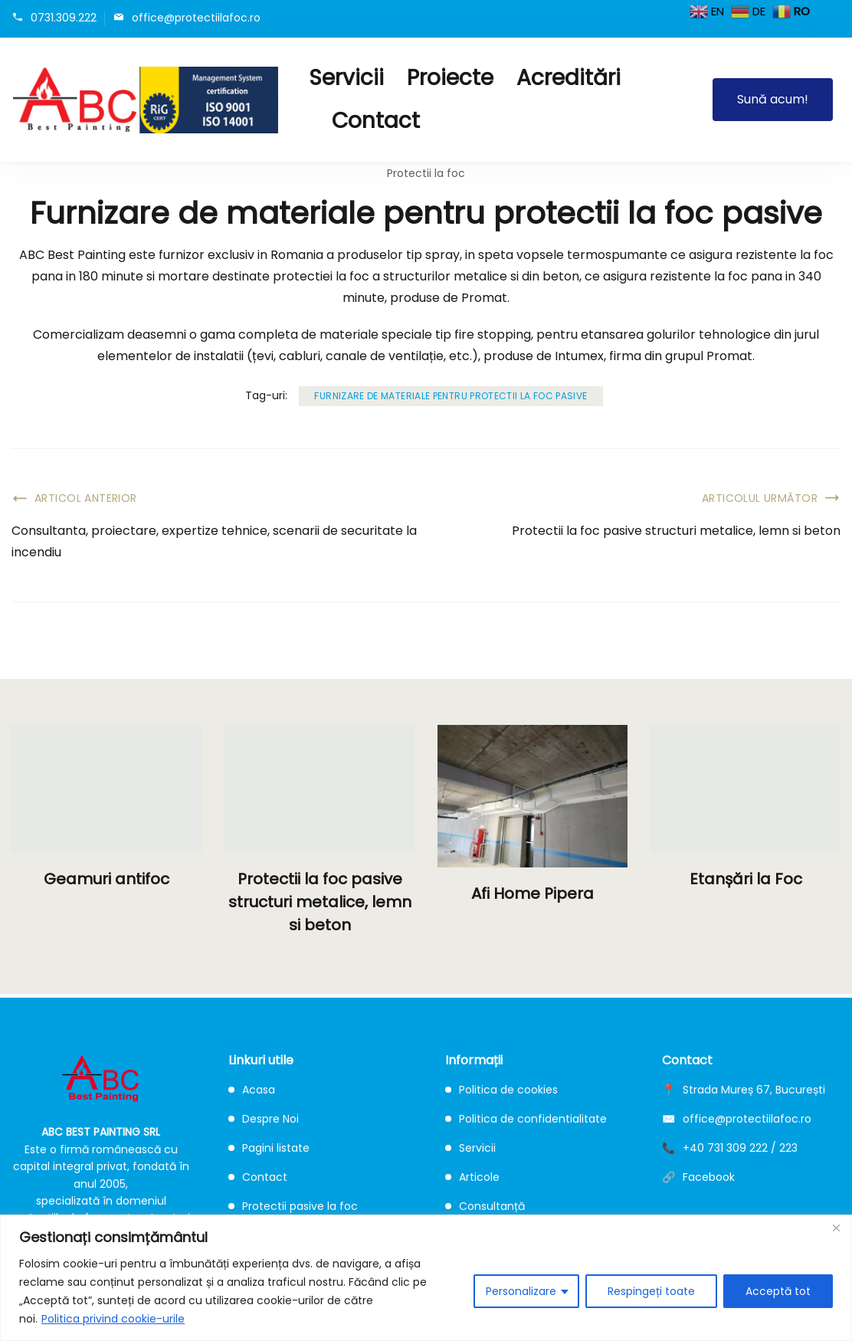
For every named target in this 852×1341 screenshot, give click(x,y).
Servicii (346, 78)
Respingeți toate (651, 1291)
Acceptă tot (778, 1291)
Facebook (709, 1177)
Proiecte (450, 78)
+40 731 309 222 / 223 (740, 1148)
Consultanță (485, 1206)
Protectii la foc (426, 173)
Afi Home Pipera (532, 893)
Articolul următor (760, 498)
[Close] (836, 1227)
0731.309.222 (64, 17)
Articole (472, 1177)
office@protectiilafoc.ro (196, 17)
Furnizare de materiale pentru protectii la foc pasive (450, 395)
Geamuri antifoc (106, 879)
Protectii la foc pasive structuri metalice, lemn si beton (676, 530)
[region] (426, 1278)
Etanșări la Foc (746, 879)
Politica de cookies (501, 1089)
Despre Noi (263, 1118)
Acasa (251, 1089)
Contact (376, 121)
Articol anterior (85, 498)
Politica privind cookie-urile (113, 1318)
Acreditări (568, 78)
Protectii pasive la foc (293, 1206)
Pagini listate (269, 1148)
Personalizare (521, 1291)
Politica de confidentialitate (526, 1118)
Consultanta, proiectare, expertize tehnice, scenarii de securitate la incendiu (214, 541)
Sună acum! (772, 99)
